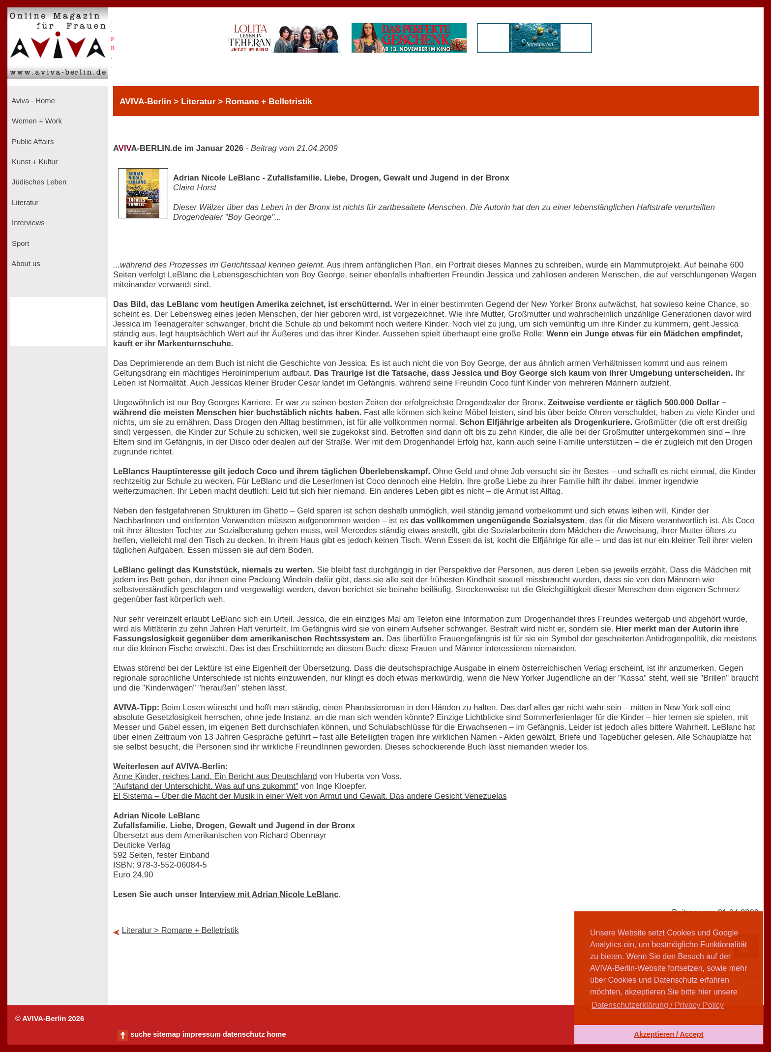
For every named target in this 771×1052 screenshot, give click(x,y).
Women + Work (36, 121)
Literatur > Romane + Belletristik (180, 930)
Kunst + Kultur (34, 162)
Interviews (27, 223)
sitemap (166, 1034)
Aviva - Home (32, 101)
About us (25, 264)
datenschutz (244, 1034)
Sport (19, 243)
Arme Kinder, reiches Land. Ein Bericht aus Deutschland (215, 776)
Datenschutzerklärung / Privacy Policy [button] (658, 1005)
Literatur (24, 203)
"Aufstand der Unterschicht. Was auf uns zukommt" (205, 786)
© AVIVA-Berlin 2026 (49, 1018)
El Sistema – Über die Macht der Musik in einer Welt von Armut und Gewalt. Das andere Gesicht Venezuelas (310, 796)
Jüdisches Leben (38, 182)
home (276, 1034)
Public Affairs (32, 142)
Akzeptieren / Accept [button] (668, 1034)
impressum (201, 1034)
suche (140, 1034)
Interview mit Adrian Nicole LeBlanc (269, 894)
